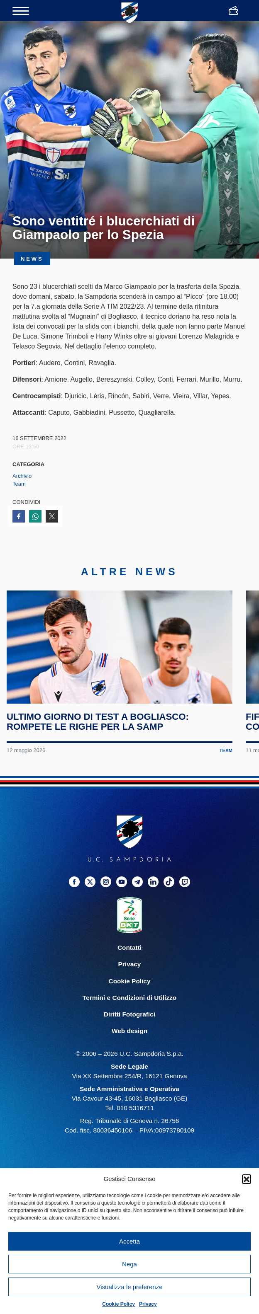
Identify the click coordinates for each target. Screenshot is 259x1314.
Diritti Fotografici (129, 1019)
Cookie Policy (118, 1304)
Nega (129, 1264)
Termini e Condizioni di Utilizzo (129, 1003)
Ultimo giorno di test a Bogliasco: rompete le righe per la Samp (98, 727)
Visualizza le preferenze (130, 1286)
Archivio (22, 476)
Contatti (129, 953)
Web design (129, 1036)
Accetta (129, 1241)
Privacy (148, 1304)
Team (19, 484)
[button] (246, 1179)
